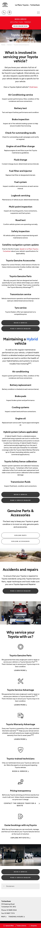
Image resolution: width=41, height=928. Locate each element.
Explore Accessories (20, 541)
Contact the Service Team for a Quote (20, 804)
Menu (38, 12)
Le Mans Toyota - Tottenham (27, 5)
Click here (33, 87)
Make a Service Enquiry (20, 328)
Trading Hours (15, 916)
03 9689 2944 (12, 910)
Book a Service (20, 323)
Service (9, 45)
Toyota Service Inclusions (21, 45)
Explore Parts (20, 535)
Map (3, 916)
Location (9, 12)
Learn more (20, 670)
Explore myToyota (20, 838)
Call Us (4, 12)
